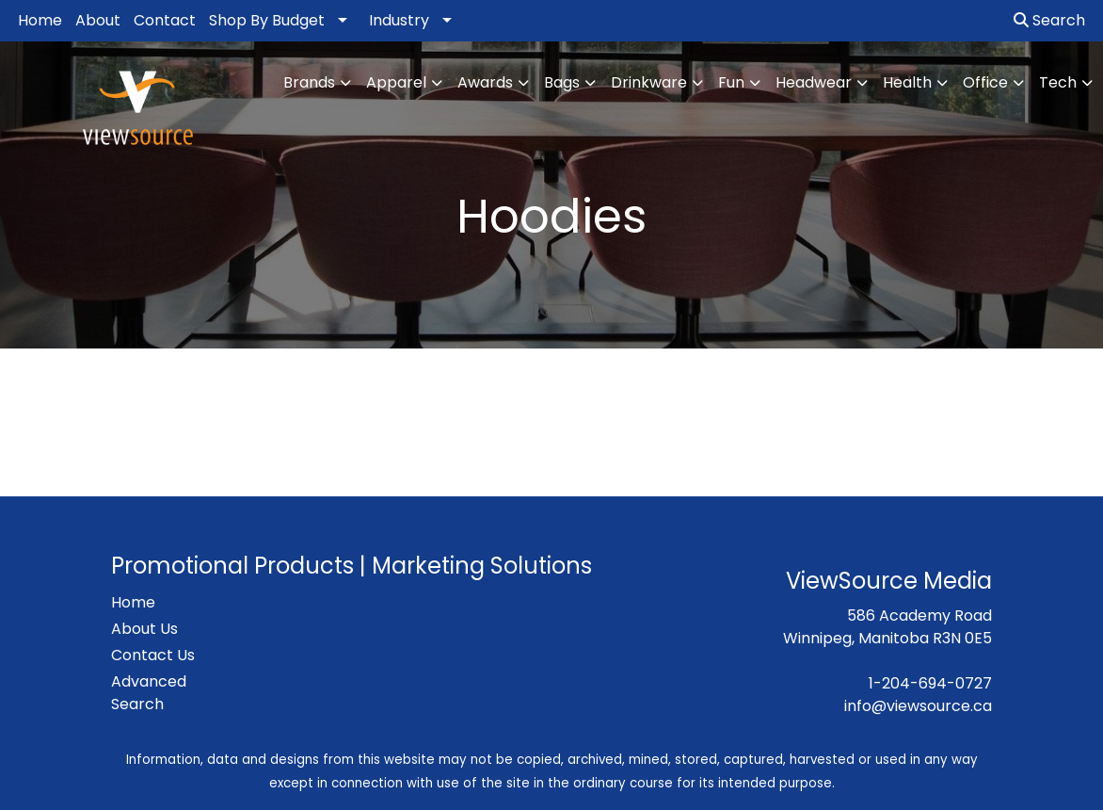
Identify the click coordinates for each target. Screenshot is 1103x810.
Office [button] (985, 82)
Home (40, 20)
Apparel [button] (396, 82)
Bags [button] (562, 82)
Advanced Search (148, 693)
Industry (399, 20)
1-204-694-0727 (930, 683)
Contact (165, 20)
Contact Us (153, 655)
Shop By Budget (267, 20)
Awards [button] (485, 82)
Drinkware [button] (649, 82)
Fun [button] (731, 82)
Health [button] (907, 82)
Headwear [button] (813, 82)
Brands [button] (309, 82)
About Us (144, 629)
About (97, 20)
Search (1049, 20)
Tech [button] (1058, 82)
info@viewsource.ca (918, 706)
